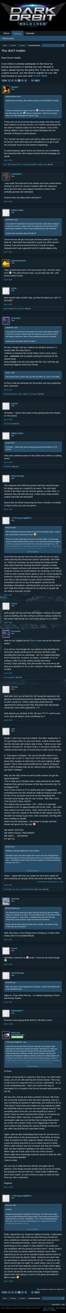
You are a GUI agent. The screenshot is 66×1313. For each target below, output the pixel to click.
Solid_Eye (15, 1033)
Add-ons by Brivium (49, 1310)
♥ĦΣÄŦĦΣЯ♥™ (17, 1011)
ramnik (14, 604)
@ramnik (33, 640)
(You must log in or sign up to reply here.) (51, 1289)
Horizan (14, 687)
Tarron (18, 889)
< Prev (4, 80)
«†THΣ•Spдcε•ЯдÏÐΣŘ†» (29, 164)
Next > (37, 80)
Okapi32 (14, 87)
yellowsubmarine (18, 261)
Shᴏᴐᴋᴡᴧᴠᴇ (15, 318)
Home (6, 33)
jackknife (7, 308)
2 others (44, 164)
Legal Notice (56, 1304)
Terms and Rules (48, 1308)
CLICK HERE (40, 76)
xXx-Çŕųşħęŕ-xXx (9, 889)
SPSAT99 (15, 899)
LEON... (14, 288)
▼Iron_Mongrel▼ (19, 308)
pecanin (14, 403)
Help (63, 1304)
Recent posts (8, 38)
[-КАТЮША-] (16, 174)
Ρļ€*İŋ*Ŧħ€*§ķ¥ (17, 476)
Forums (17, 33)
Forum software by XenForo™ (31, 1308)
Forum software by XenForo (11, 1308)
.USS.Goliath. (8, 424)
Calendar (30, 33)
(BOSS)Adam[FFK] (14, 164)
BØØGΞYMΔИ (17, 210)
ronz (5, 164)
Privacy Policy (60, 1308)
